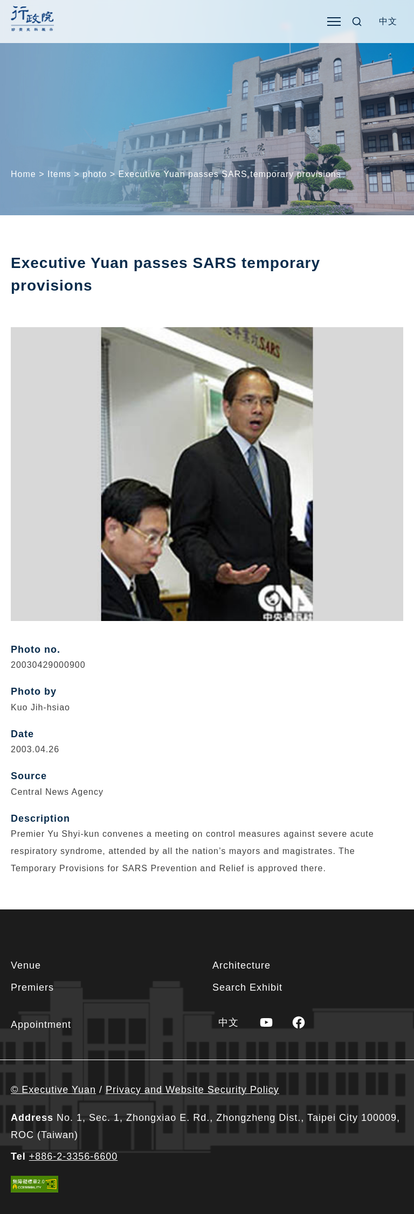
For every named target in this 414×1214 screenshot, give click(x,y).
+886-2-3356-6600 (73, 1156)
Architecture (241, 965)
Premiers (32, 987)
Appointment (41, 1024)
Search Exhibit (247, 987)
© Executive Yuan (53, 1089)
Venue (26, 965)
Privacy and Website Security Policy (192, 1089)
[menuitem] (388, 21)
